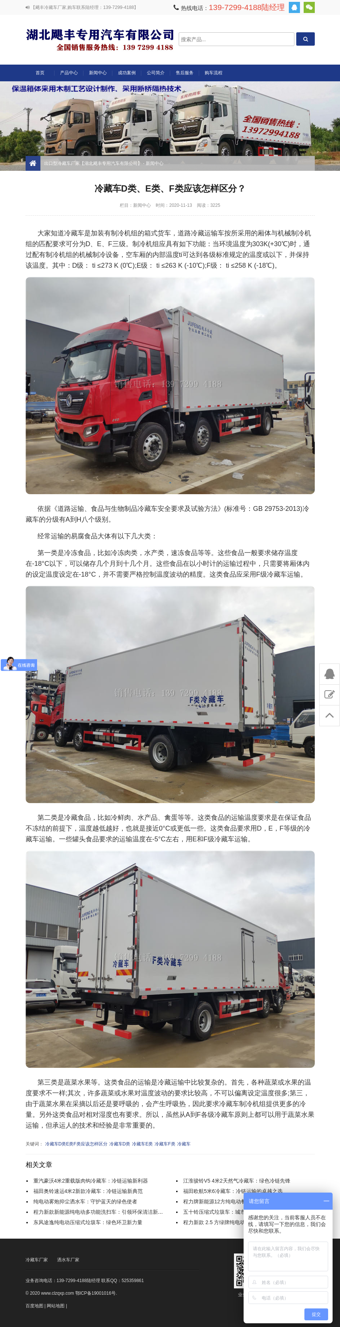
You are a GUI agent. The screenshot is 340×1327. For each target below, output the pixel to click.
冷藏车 (184, 1144)
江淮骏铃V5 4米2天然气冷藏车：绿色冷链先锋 (236, 1181)
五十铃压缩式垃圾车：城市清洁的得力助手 (232, 1212)
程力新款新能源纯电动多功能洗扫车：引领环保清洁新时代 (100, 1212)
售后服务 (185, 72)
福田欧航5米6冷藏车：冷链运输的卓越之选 (233, 1191)
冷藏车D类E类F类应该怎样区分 (76, 1144)
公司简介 (156, 72)
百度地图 (34, 1305)
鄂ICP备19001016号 (95, 1293)
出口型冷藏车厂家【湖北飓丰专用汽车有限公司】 (100, 39)
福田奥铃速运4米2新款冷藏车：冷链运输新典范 (88, 1191)
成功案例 (127, 72)
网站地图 (56, 1305)
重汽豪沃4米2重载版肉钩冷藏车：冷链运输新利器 (90, 1181)
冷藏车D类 (120, 1144)
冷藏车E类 (142, 1144)
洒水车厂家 (68, 1259)
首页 (40, 72)
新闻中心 (98, 72)
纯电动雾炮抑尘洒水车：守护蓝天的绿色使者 (85, 1201)
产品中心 (69, 75)
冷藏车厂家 (37, 1259)
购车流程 (213, 72)
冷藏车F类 (165, 1144)
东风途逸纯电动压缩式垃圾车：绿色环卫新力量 (87, 1222)
